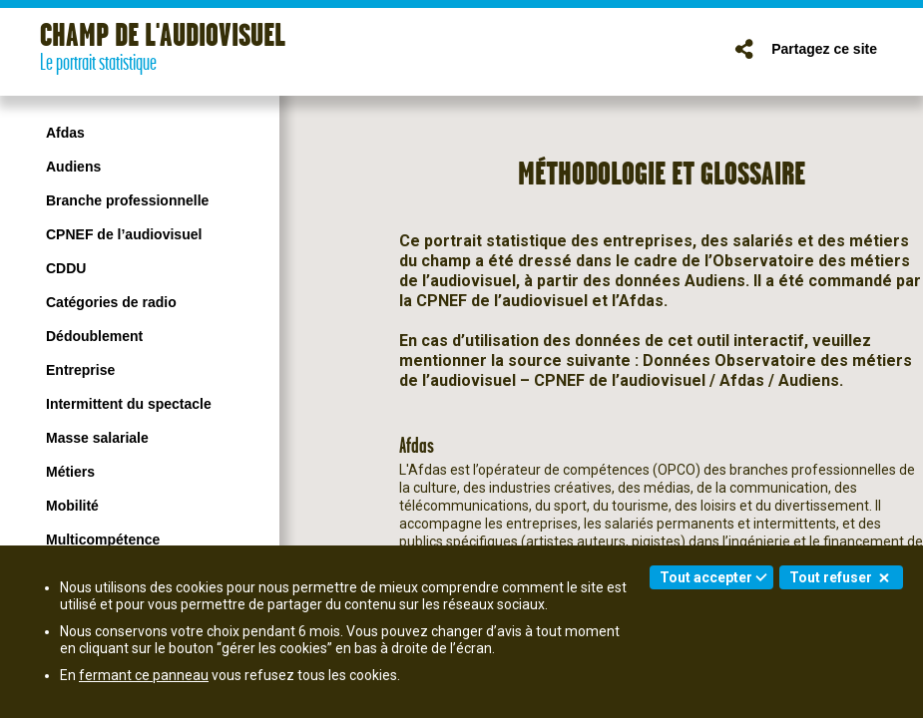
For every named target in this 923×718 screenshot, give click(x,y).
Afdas (65, 133)
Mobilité (72, 506)
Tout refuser (830, 577)
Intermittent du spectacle (129, 404)
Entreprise (80, 370)
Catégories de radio (111, 302)
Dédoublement (94, 336)
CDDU (66, 268)
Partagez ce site (824, 49)
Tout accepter (706, 577)
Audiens (73, 167)
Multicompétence (103, 539)
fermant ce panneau (144, 675)
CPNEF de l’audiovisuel (124, 234)
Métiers (70, 472)
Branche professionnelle (127, 200)
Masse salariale (97, 438)
